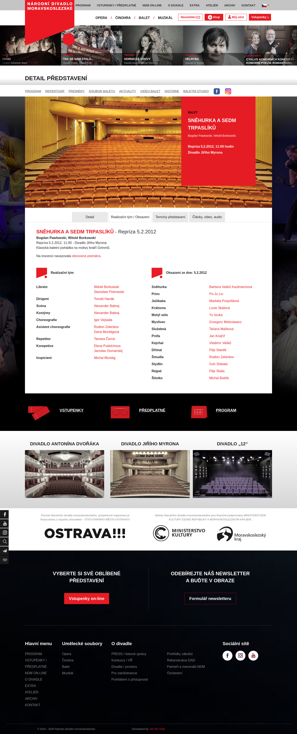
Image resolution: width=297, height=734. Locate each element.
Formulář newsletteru (210, 598)
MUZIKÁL (165, 18)
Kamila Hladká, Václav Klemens (141, 63)
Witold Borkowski (106, 287)
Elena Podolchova (107, 346)
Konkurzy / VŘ (121, 660)
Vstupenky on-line (86, 598)
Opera (66, 654)
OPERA (101, 18)
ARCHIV (31, 698)
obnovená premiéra (86, 256)
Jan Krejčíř (217, 336)
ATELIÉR (32, 692)
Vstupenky (260, 17)
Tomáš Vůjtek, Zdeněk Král (77, 63)
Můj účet (236, 17)
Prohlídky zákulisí (180, 654)
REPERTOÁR (55, 91)
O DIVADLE (33, 679)
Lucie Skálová (219, 308)
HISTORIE (172, 91)
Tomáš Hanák (104, 299)
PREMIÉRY (76, 91)
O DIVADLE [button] (176, 5)
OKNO (6, 59)
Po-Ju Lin (216, 294)
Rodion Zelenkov (106, 327)
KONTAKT (32, 705)
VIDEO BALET (150, 91)
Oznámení (174, 673)
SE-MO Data (157, 728)
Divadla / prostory (124, 666)
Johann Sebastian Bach (14, 63)
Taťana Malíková (221, 329)
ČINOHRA (123, 18)
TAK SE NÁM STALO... (78, 59)
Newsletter (190, 17)
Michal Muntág (105, 358)
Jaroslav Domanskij (108, 351)
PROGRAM (33, 91)
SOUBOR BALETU (102, 91)
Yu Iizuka (216, 315)
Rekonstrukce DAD (181, 660)
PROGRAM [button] (83, 5)
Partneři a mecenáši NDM (186, 666)
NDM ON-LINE (36, 673)
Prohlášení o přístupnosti (129, 679)
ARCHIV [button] (229, 5)
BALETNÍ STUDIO (196, 91)
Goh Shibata (218, 364)
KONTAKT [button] (248, 5)
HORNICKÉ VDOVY (137, 59)
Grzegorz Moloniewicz (225, 322)
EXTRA (30, 686)
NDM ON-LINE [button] (152, 5)
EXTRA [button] (194, 5)
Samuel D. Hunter (194, 63)
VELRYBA (192, 59)
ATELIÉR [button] (212, 5)
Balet (66, 666)
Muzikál (67, 673)
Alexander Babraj (106, 306)
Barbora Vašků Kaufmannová (230, 287)
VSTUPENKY (72, 410)
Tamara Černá (104, 339)
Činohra (68, 660)
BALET (144, 18)
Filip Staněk (218, 350)
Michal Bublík (219, 378)
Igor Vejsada (103, 320)
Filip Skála (217, 371)
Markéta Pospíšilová (224, 301)
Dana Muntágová (106, 332)
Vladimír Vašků (220, 343)
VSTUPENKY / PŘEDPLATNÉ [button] (116, 5)
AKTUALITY (127, 91)
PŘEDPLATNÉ (152, 410)
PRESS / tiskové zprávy (128, 654)
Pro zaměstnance (124, 673)
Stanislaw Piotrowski (109, 292)
